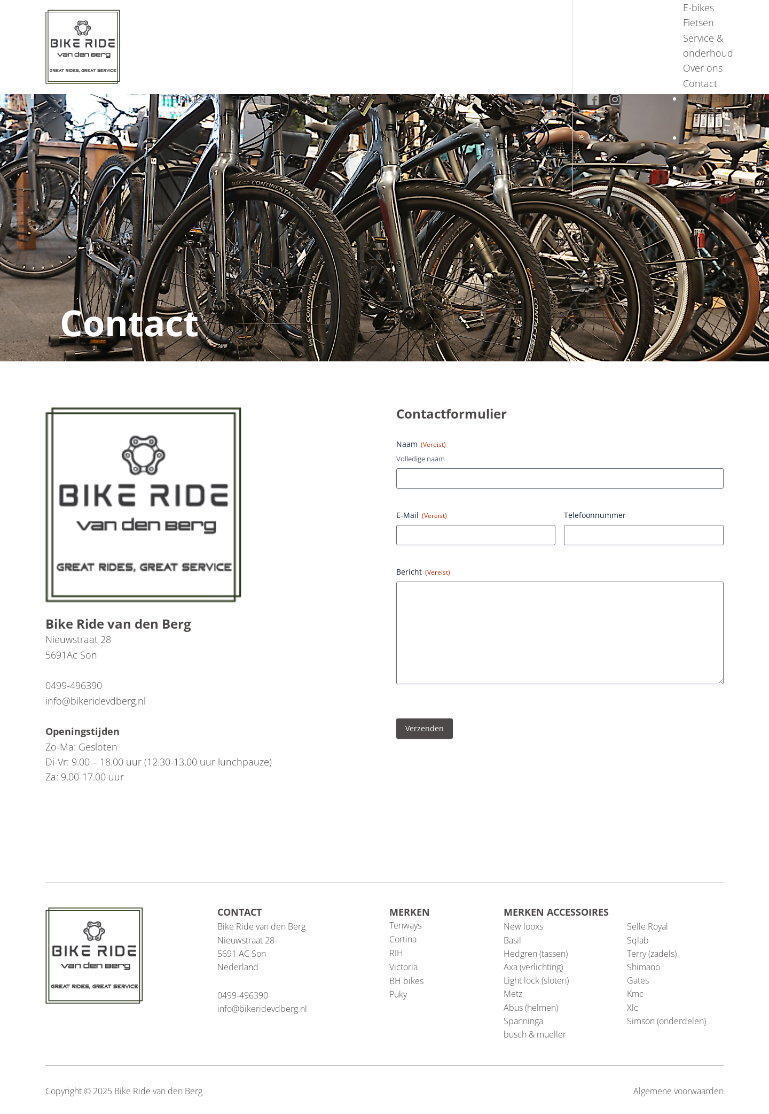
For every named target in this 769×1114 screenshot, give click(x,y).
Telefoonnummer (595, 515)
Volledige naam (420, 458)
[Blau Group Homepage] (82, 45)
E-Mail (421, 515)
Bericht (423, 572)
